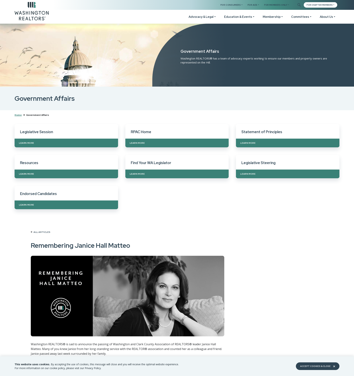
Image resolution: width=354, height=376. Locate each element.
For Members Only (275, 4)
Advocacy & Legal (201, 17)
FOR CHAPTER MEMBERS (320, 5)
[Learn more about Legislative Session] (66, 135)
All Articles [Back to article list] (40, 232)
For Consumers (230, 4)
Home (18, 115)
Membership (272, 17)
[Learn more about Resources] (66, 166)
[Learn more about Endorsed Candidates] (66, 197)
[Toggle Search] (299, 5)
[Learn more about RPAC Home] (177, 135)
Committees (300, 17)
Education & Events (238, 17)
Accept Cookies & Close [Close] (317, 366)
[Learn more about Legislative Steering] (287, 166)
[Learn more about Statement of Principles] (287, 135)
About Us (326, 17)
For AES (252, 4)
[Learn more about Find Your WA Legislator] (177, 166)
